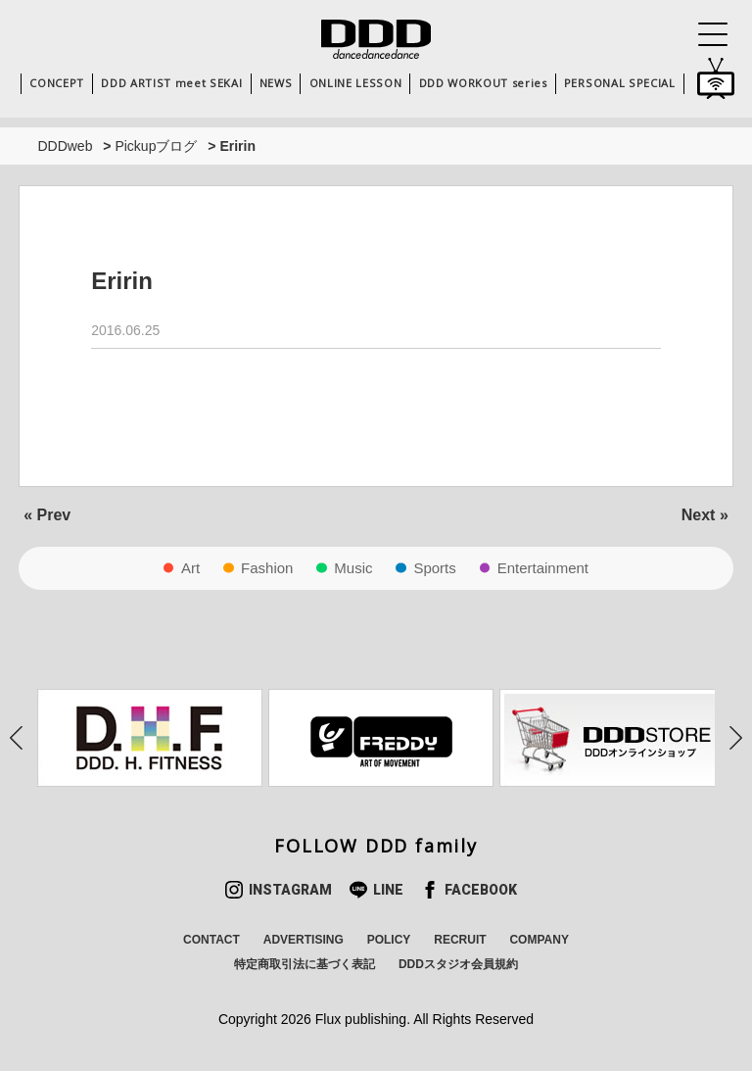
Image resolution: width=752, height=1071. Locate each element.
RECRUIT (460, 940)
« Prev (47, 515)
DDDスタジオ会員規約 (458, 964)
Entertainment (542, 568)
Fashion (267, 568)
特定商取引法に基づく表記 (304, 964)
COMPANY (538, 940)
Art (190, 568)
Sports (434, 568)
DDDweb (64, 146)
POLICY (389, 940)
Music (353, 568)
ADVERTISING (303, 940)
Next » (705, 515)
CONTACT (211, 940)
